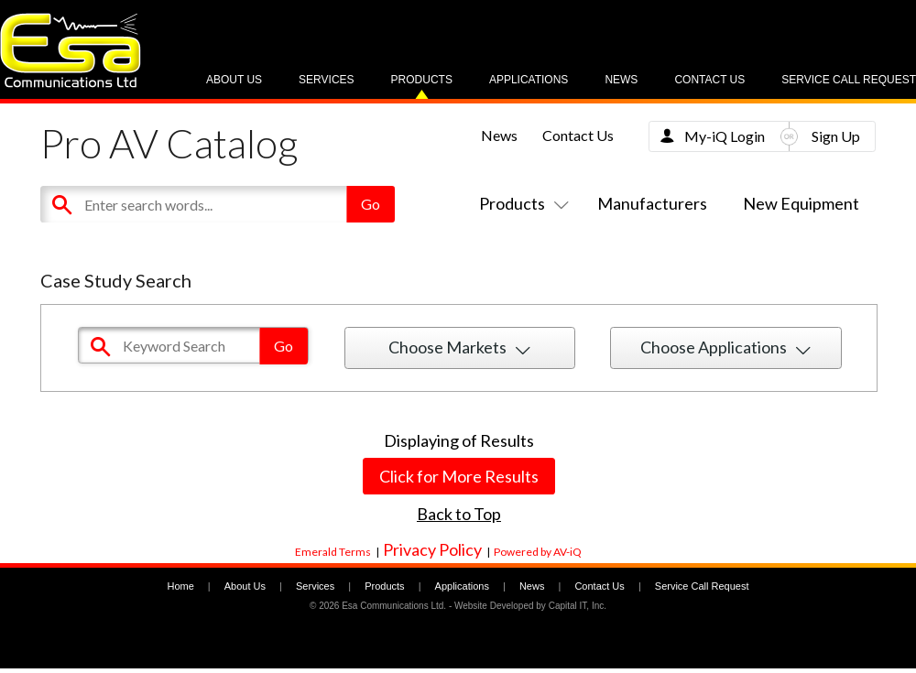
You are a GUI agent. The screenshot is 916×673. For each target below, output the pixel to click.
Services (326, 79)
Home (180, 586)
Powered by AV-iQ (538, 552)
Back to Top (459, 514)
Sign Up (836, 136)
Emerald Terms (333, 552)
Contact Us (709, 79)
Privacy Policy (432, 549)
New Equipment (801, 203)
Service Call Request (848, 79)
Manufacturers (652, 203)
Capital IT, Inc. (577, 606)
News (621, 79)
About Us (234, 79)
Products (422, 79)
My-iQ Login (724, 136)
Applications (528, 79)
